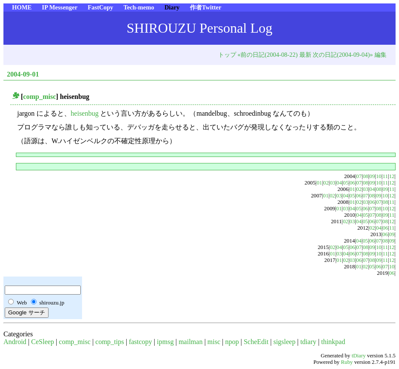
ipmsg (165, 341)
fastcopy (140, 341)
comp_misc (39, 96)
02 (326, 183)
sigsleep (284, 341)
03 (332, 183)
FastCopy (100, 7)
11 (385, 176)
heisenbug (86, 113)
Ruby (347, 362)
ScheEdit (256, 341)
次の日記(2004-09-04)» (343, 54)
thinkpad (333, 341)
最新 (305, 54)
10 (378, 176)
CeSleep (42, 341)
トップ (227, 54)
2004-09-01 (23, 74)
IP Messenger (60, 7)
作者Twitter (205, 7)
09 (372, 176)
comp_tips (109, 341)
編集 (381, 54)
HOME (22, 7)
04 (339, 183)
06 (352, 183)
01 (319, 183)
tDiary (359, 356)
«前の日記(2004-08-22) (268, 54)
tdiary (308, 341)
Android (14, 341)
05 (346, 183)
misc (213, 341)
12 (392, 176)
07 (359, 176)
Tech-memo (138, 7)
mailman (191, 341)
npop (232, 341)
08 (366, 176)
